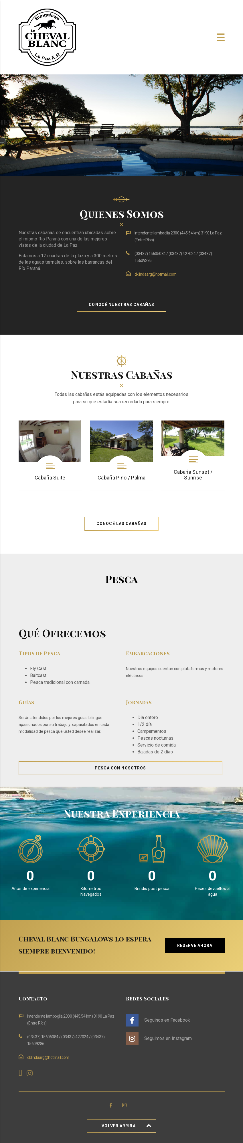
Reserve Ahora (194, 945)
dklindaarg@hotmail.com (156, 274)
